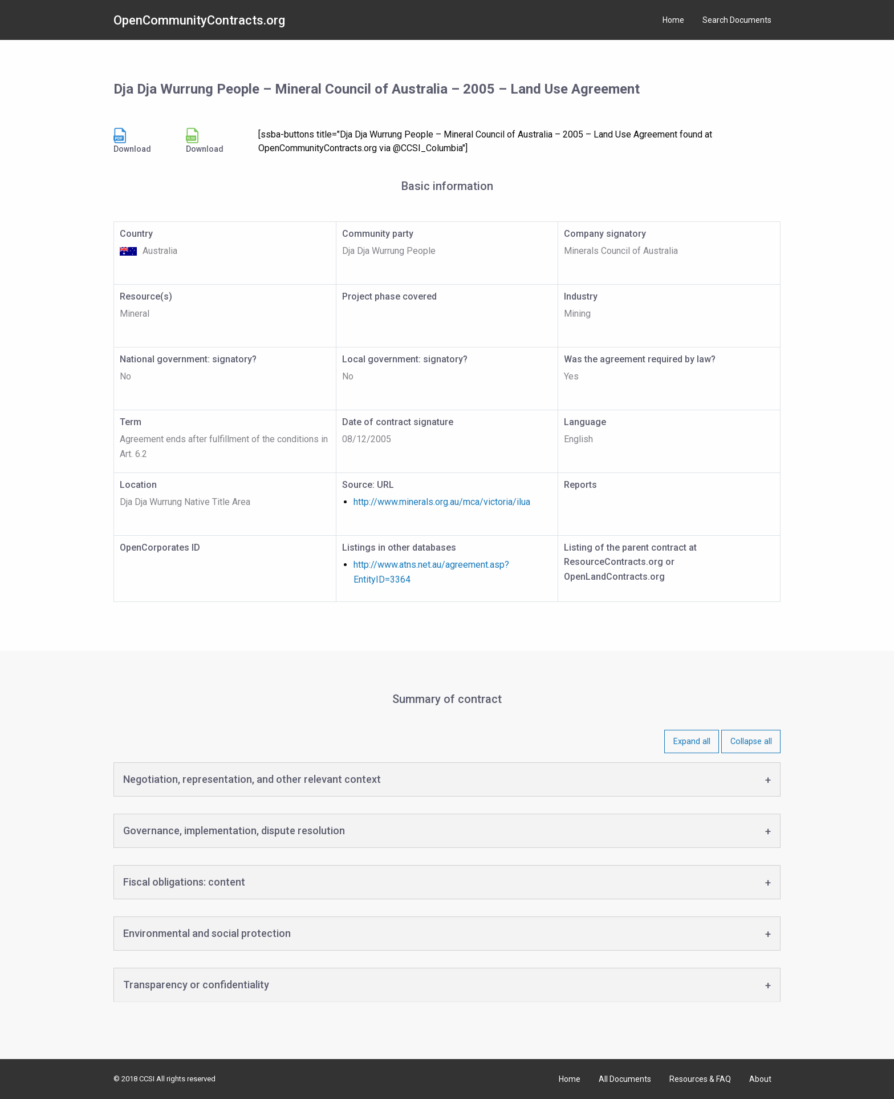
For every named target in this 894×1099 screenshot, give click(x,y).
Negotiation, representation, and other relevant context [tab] (252, 779)
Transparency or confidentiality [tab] (196, 985)
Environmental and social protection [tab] (207, 933)
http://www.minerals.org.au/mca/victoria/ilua (441, 501)
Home (673, 20)
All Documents (625, 1079)
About (760, 1079)
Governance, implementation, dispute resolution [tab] (234, 831)
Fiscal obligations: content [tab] (184, 882)
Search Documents (736, 20)
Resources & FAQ (700, 1079)
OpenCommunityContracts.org (199, 20)
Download (132, 140)
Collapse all (751, 741)
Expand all (691, 741)
